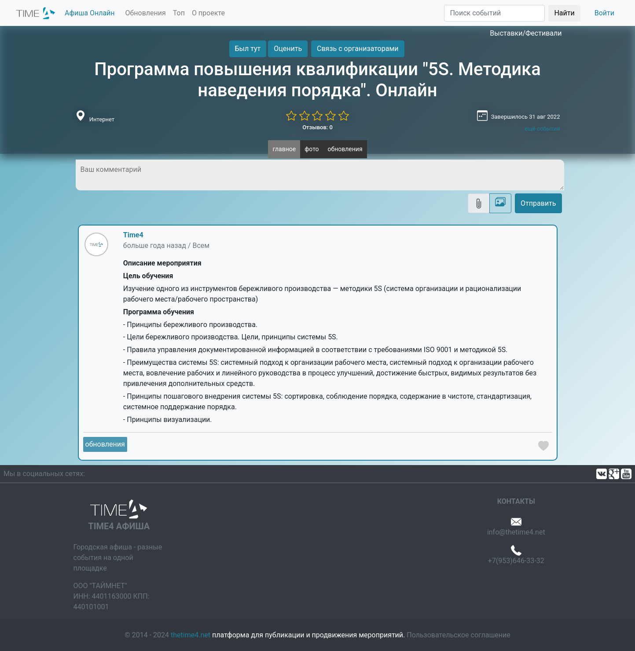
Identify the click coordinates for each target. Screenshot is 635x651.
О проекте (208, 13)
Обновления (145, 13)
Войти (604, 13)
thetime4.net (190, 635)
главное (284, 149)
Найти (564, 13)
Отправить (538, 203)
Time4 (133, 235)
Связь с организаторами (357, 48)
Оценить (288, 48)
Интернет (101, 119)
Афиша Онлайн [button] (90, 13)
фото (312, 149)
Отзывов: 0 (317, 127)
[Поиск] (494, 13)
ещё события (542, 128)
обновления (345, 149)
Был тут (248, 48)
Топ (179, 13)
